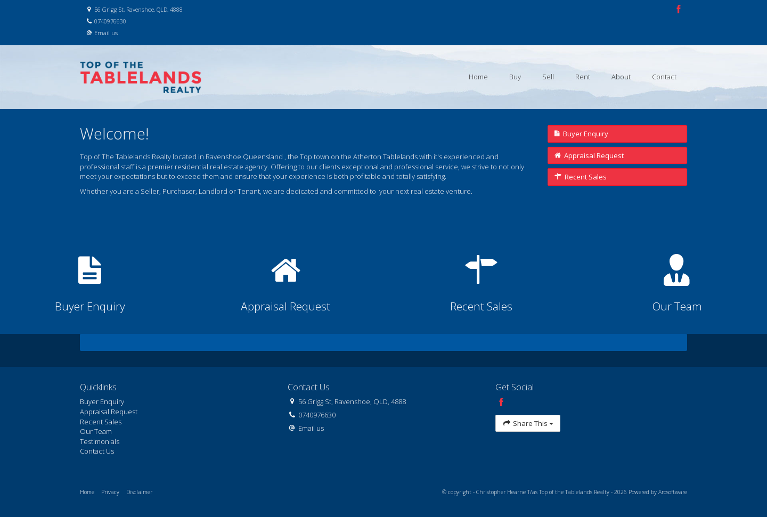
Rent (582, 76)
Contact (664, 76)
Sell (548, 76)
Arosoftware (672, 492)
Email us (106, 33)
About (621, 76)
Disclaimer (139, 492)
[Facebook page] (678, 10)
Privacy (110, 492)
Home (478, 76)
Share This (527, 423)
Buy (515, 76)
